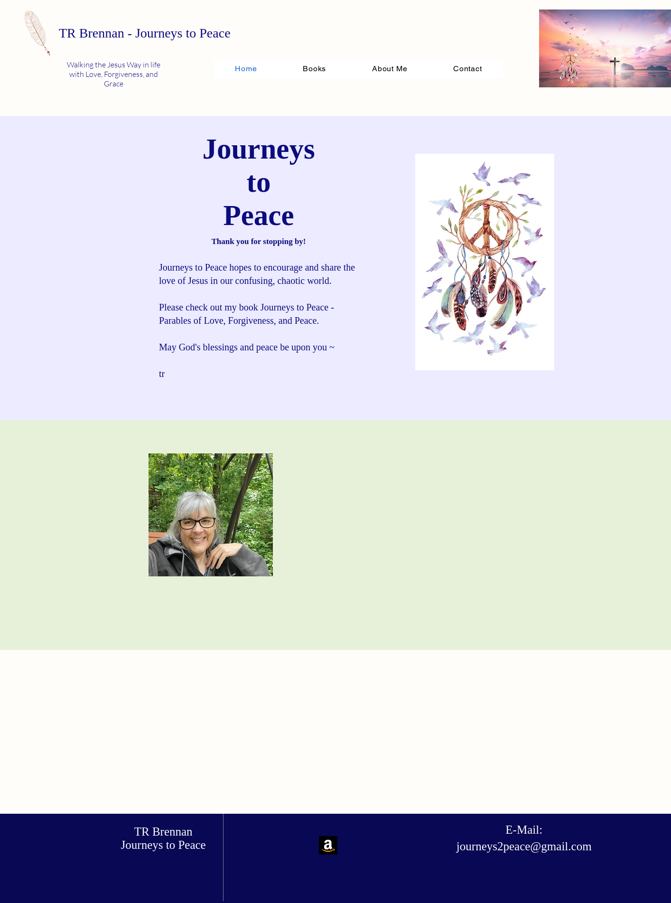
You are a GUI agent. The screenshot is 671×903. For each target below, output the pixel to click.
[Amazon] (328, 845)
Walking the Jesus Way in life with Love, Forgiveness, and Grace (113, 74)
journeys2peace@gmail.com (524, 846)
